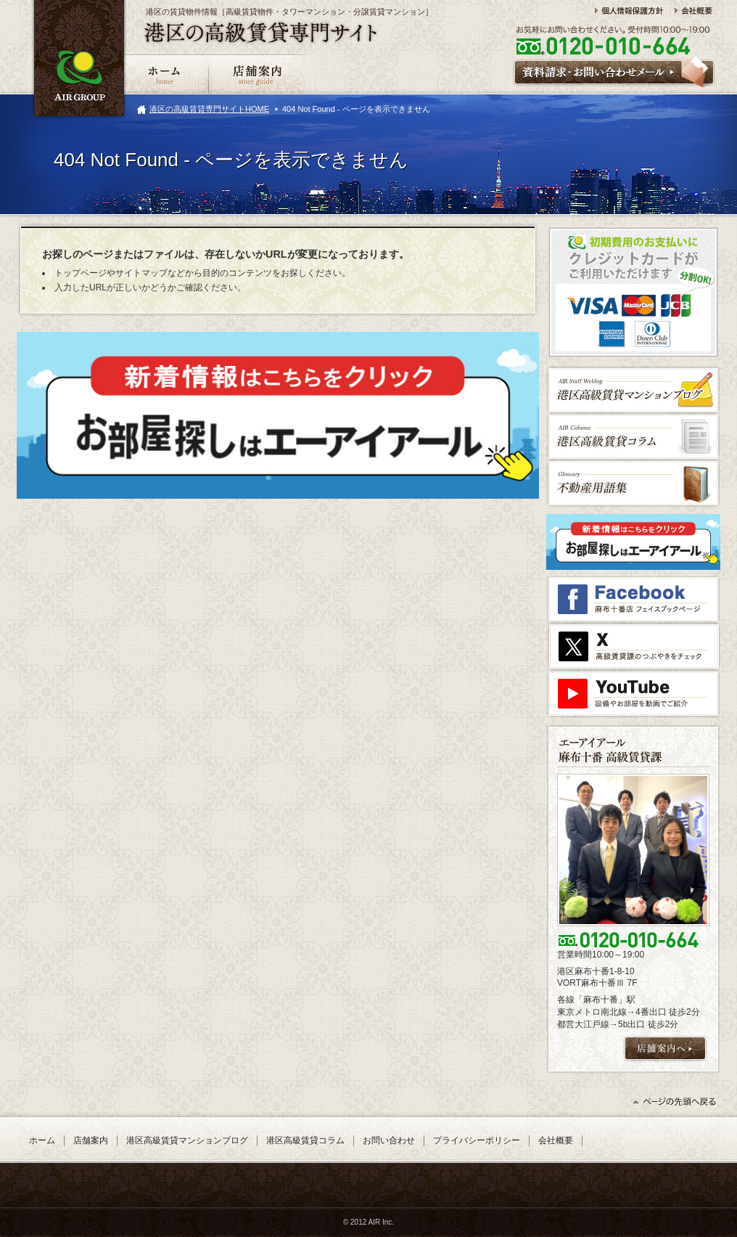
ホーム (42, 1140)
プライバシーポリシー (476, 1140)
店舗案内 (90, 1140)
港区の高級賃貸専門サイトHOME (209, 109)
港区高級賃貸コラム (305, 1140)
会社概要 (555, 1140)
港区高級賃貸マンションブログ (187, 1140)
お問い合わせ (389, 1140)
